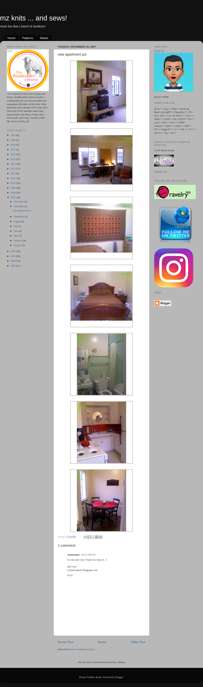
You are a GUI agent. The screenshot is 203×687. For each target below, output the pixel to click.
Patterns (27, 38)
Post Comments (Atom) (82, 649)
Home (11, 38)
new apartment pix (22, 210)
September (19, 216)
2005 (13, 256)
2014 (13, 164)
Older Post (138, 642)
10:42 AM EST (88, 554)
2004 (13, 261)
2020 (13, 140)
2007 (13, 197)
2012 (13, 173)
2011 (13, 178)
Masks (44, 38)
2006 (13, 251)
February (18, 240)
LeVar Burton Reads (164, 150)
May (16, 235)
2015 (13, 159)
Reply (70, 575)
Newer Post (66, 642)
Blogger (119, 677)
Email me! (159, 51)
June (16, 231)
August (17, 221)
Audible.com (160, 171)
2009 (13, 188)
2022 (13, 135)
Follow (157, 292)
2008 (13, 192)
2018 (13, 144)
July (16, 226)
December (19, 201)
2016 (13, 154)
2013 (13, 168)
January (18, 245)
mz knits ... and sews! (33, 18)
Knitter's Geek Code (164, 102)
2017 (13, 149)
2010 (13, 183)
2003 (13, 265)
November (19, 206)
